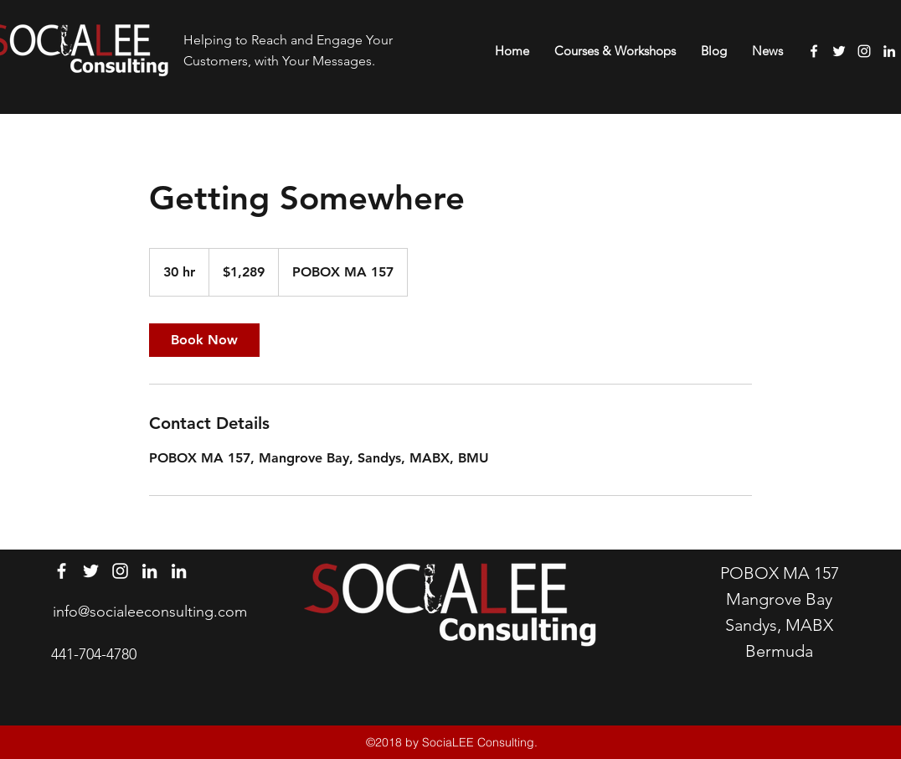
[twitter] (839, 51)
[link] (204, 340)
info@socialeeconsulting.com (150, 611)
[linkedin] (889, 51)
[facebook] (814, 51)
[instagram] (864, 51)
